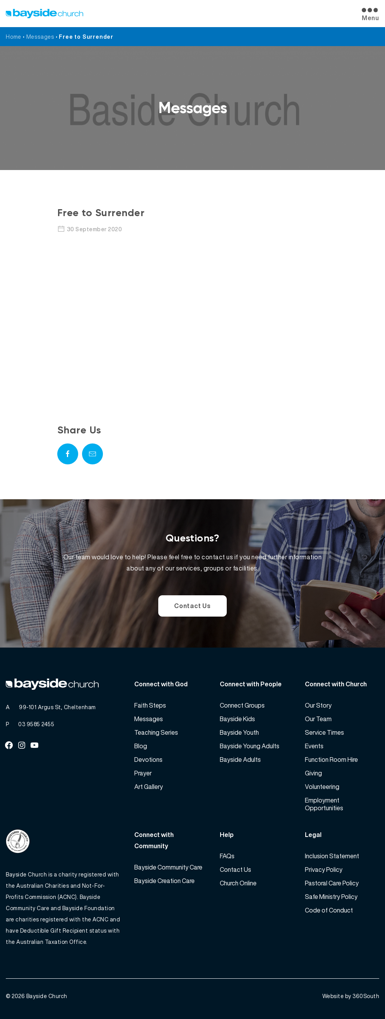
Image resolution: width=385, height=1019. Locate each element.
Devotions (148, 759)
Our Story (318, 705)
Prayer (143, 773)
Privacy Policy (323, 869)
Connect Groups (242, 705)
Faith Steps (150, 705)
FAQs (227, 856)
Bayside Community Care (168, 867)
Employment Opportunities (324, 804)
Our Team (318, 718)
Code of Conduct (329, 910)
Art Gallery (148, 786)
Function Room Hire (331, 759)
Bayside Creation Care (164, 880)
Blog (140, 746)
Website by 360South (351, 996)
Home (13, 37)
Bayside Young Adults (249, 746)
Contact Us (192, 605)
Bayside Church (46, 996)
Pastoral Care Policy (332, 883)
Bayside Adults (240, 759)
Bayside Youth (239, 732)
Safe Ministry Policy (331, 896)
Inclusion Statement (332, 856)
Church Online (238, 883)
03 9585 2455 (36, 724)
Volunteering (322, 786)
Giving (313, 773)
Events (314, 746)
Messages (40, 37)
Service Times (324, 732)
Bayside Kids (237, 718)
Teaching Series (156, 732)
